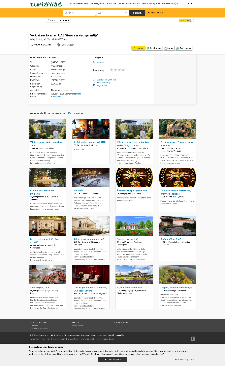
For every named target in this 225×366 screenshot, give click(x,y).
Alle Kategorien (97, 3)
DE (190, 3)
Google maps (154, 48)
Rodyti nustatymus (185, 359)
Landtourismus (133, 3)
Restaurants (98, 62)
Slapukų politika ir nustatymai (94, 335)
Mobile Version (121, 322)
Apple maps (183, 48)
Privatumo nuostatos (72, 335)
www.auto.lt (46, 339)
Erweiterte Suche (155, 13)
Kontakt (59, 335)
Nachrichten (119, 3)
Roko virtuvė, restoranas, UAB (89, 239)
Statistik (111, 335)
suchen (137, 12)
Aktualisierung (101, 82)
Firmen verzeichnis (79, 3)
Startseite (34, 325)
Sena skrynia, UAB (39, 287)
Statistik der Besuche (104, 80)
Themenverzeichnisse (39, 329)
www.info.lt (35, 339)
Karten (109, 3)
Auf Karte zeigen (73, 113)
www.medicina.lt (87, 339)
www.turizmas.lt (59, 339)
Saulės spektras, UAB (44, 335)
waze (168, 48)
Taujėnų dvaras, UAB (127, 239)
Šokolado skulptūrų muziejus (132, 190)
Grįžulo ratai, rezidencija (129, 287)
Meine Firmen (170, 3)
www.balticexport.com (105, 339)
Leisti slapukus (112, 360)
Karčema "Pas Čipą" (170, 239)
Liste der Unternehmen (58, 20)
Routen (81, 325)
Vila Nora (78, 190)
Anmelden (120, 335)
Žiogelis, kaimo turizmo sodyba (176, 287)
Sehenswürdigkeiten (151, 3)
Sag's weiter (100, 85)
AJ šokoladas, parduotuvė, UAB (90, 142)
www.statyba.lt (73, 339)
